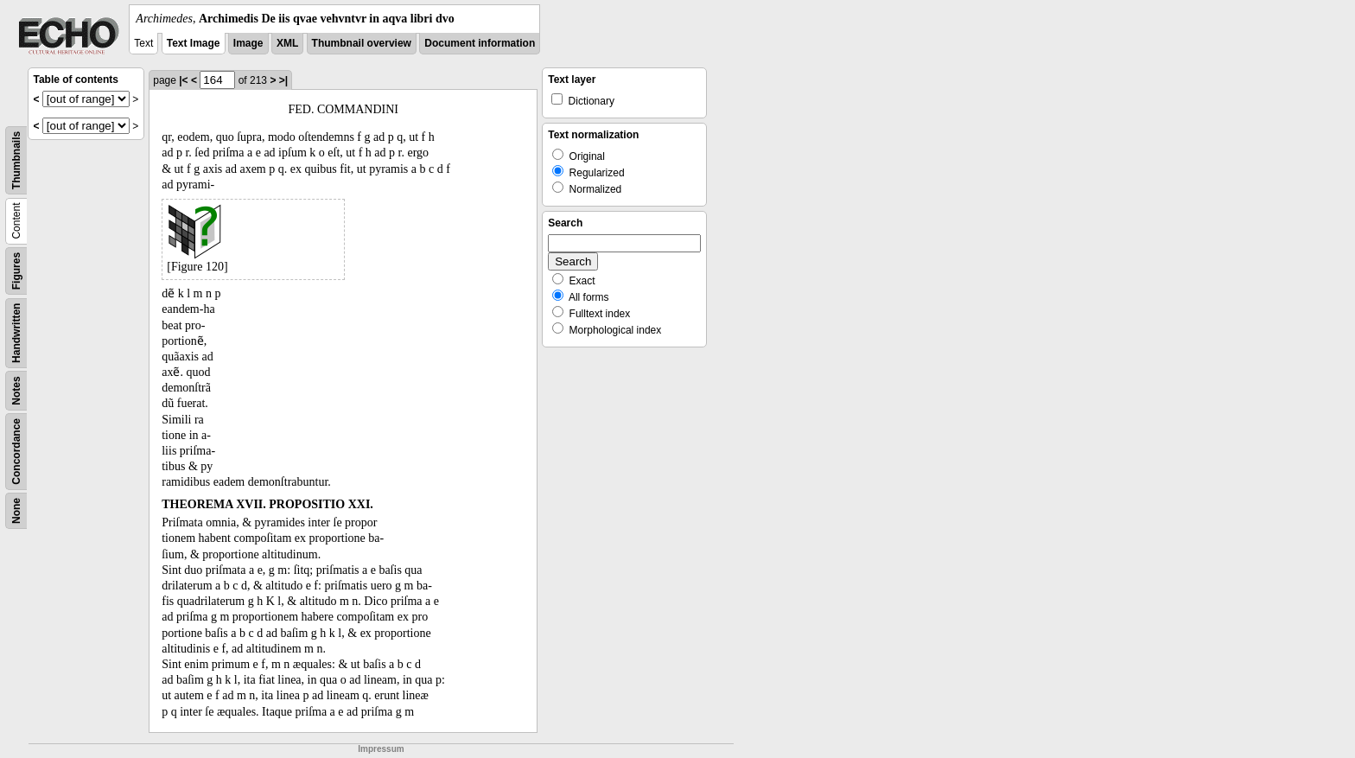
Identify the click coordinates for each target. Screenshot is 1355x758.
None (16, 511)
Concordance (16, 451)
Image (248, 43)
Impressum (381, 749)
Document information (479, 43)
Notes (16, 390)
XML (287, 43)
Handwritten (16, 333)
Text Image (193, 43)
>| (283, 80)
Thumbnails (16, 160)
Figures (16, 271)
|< (183, 80)
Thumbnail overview (361, 43)
